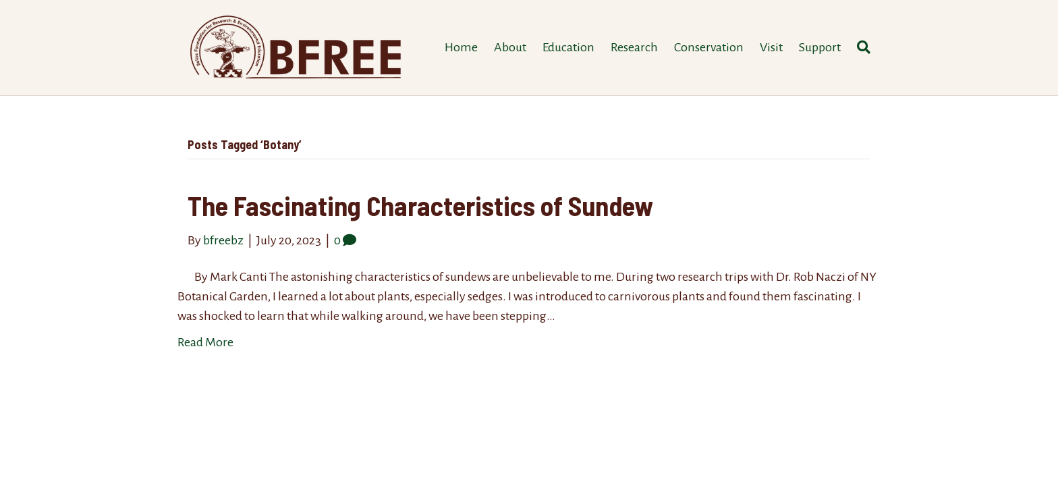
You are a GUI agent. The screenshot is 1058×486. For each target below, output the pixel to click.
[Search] (859, 47)
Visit (771, 47)
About (510, 47)
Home (461, 47)
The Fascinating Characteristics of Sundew (420, 205)
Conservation (709, 47)
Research (634, 47)
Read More (205, 342)
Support (820, 47)
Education (568, 47)
